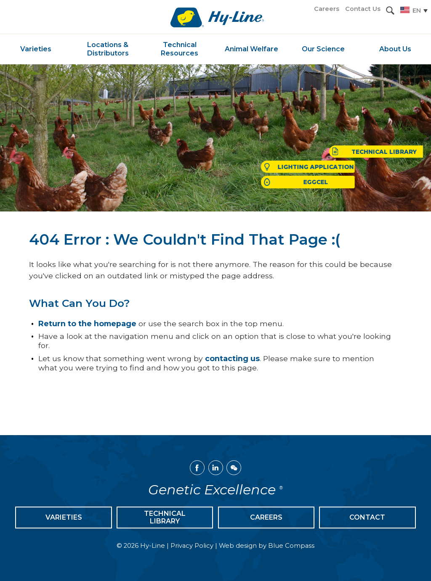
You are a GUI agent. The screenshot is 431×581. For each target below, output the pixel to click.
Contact (367, 517)
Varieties (63, 517)
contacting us (232, 358)
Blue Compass (291, 545)
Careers (266, 517)
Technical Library (165, 517)
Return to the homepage (87, 323)
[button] (390, 10)
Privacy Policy (191, 545)
